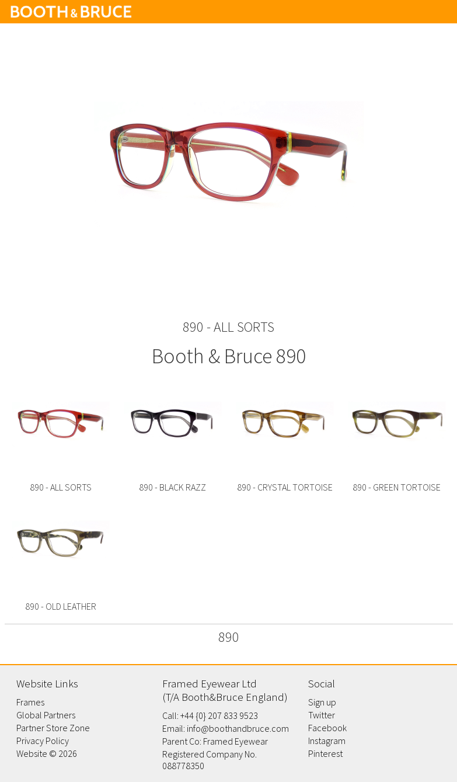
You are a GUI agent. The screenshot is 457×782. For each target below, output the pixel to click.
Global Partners (45, 715)
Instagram (327, 740)
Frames (30, 702)
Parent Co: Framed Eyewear (215, 741)
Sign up (322, 702)
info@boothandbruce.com (238, 728)
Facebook (327, 728)
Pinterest (325, 753)
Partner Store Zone (53, 728)
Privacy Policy (42, 740)
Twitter (321, 715)
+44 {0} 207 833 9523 (219, 715)
